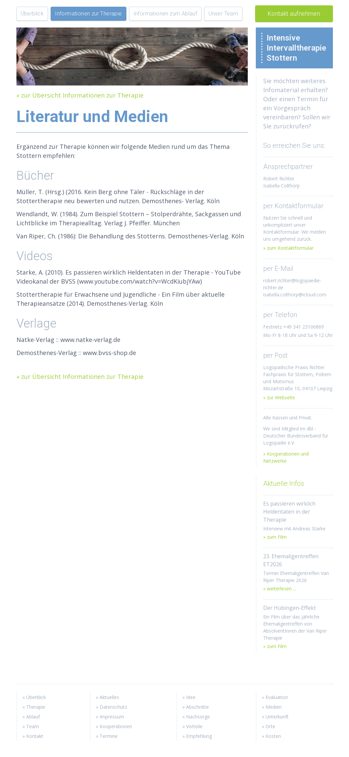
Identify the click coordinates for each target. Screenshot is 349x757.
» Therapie (33, 707)
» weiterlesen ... (279, 588)
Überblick (32, 13)
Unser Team (223, 13)
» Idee (188, 697)
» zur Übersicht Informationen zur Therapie (79, 95)
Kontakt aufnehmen (294, 13)
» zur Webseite (279, 397)
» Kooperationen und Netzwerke (286, 457)
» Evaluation (275, 697)
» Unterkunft (275, 716)
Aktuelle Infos (283, 483)
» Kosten (271, 736)
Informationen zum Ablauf (165, 13)
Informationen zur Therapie (88, 13)
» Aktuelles (107, 697)
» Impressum (110, 716)
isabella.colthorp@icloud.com (294, 294)
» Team (30, 726)
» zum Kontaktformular (288, 248)
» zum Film (275, 537)
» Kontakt (32, 736)
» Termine (107, 736)
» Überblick (34, 697)
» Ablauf (31, 716)
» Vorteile (192, 726)
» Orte (268, 726)
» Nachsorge (196, 716)
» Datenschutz (111, 707)
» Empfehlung (197, 736)
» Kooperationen (114, 726)
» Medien (272, 707)
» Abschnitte (195, 707)
